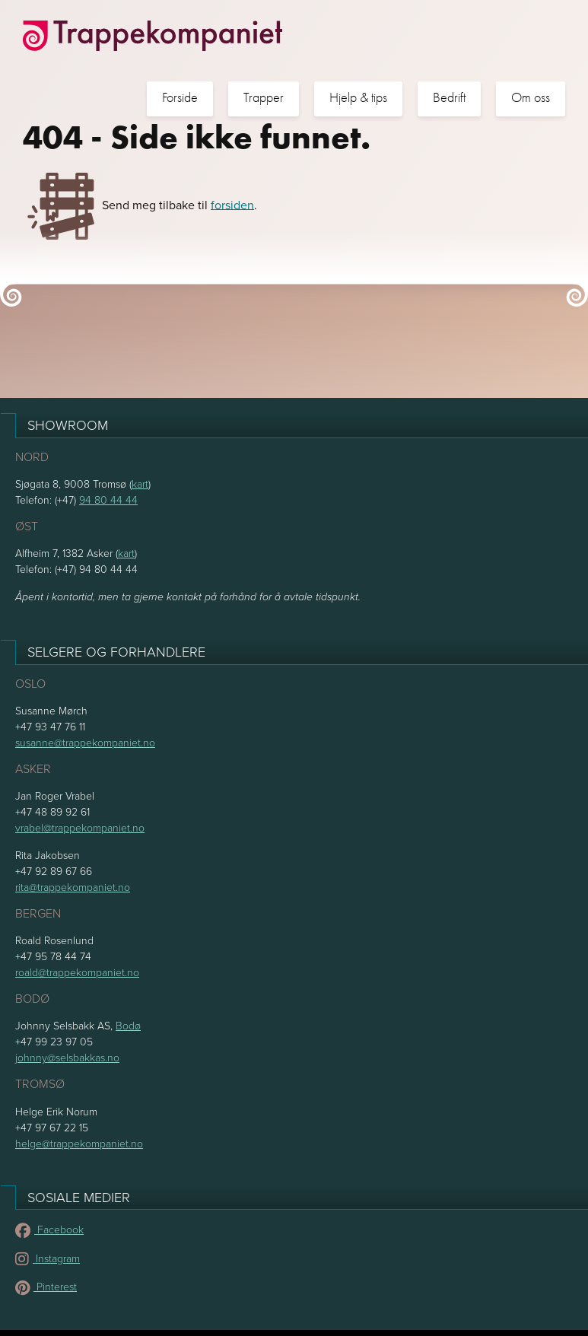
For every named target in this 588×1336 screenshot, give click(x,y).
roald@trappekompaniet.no (77, 972)
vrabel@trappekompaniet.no (80, 827)
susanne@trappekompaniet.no (85, 742)
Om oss (530, 98)
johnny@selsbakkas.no (67, 1057)
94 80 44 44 (108, 499)
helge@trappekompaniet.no (79, 1143)
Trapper (263, 98)
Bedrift (449, 98)
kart (140, 483)
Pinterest (46, 1286)
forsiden (232, 204)
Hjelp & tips (358, 98)
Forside (180, 98)
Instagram (47, 1258)
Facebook (49, 1229)
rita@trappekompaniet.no (72, 887)
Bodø (128, 1025)
